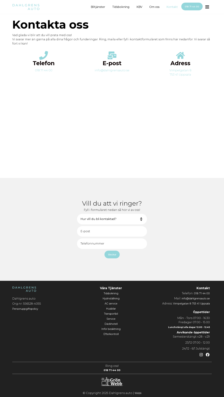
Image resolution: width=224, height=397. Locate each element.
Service (111, 318)
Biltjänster (98, 7)
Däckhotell (111, 323)
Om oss (154, 7)
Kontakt (172, 7)
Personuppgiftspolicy (25, 308)
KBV (139, 7)
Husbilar (111, 308)
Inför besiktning (111, 329)
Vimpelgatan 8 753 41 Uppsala (191, 303)
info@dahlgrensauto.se (112, 70)
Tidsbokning (121, 7)
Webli (138, 393)
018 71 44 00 (192, 6)
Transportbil (111, 313)
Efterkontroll (111, 334)
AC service (111, 303)
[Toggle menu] (207, 7)
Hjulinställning (111, 298)
